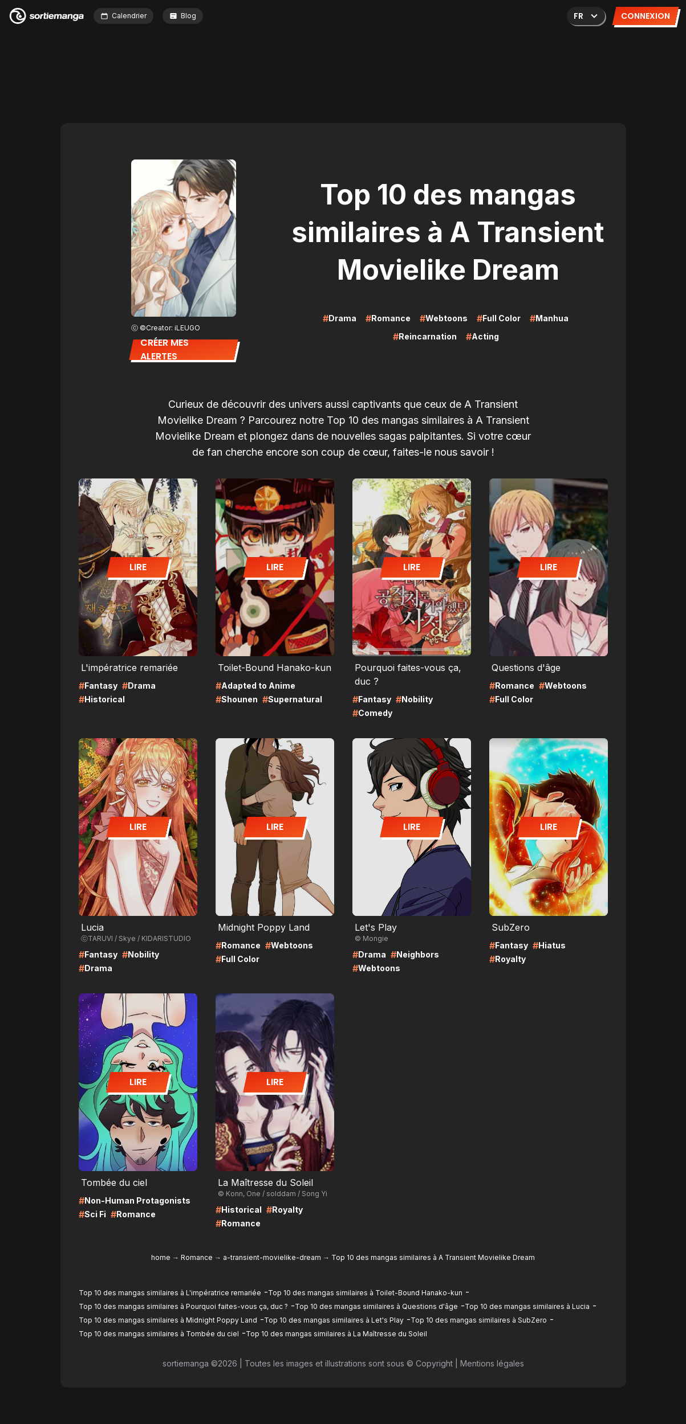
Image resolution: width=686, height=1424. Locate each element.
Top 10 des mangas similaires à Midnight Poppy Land (168, 1320)
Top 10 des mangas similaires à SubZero (479, 1320)
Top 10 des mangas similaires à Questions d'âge (376, 1306)
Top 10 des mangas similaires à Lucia (527, 1306)
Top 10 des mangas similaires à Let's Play (334, 1320)
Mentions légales (492, 1363)
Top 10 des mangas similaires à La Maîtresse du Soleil (336, 1333)
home (161, 1257)
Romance (197, 1257)
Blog (182, 15)
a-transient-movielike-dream (272, 1257)
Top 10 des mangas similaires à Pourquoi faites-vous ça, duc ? (183, 1306)
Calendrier (123, 15)
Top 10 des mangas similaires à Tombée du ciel (159, 1333)
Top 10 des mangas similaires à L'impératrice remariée (170, 1292)
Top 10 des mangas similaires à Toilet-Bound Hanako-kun (365, 1292)
